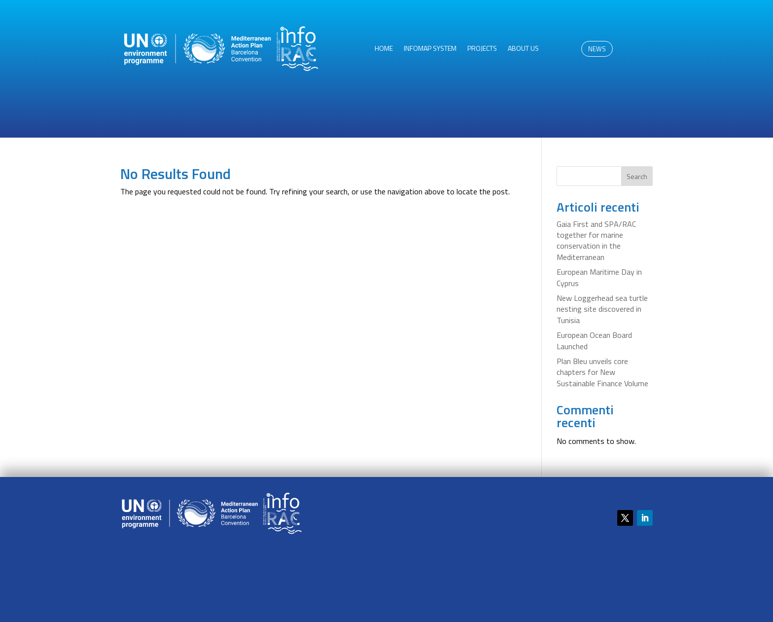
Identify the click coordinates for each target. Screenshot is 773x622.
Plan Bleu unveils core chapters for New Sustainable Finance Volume (602, 372)
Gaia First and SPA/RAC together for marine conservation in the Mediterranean (596, 240)
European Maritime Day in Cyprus (599, 277)
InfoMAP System (430, 49)
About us (523, 49)
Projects (482, 49)
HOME (384, 49)
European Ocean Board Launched (594, 340)
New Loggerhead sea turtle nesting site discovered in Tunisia (602, 309)
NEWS (597, 49)
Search (637, 176)
